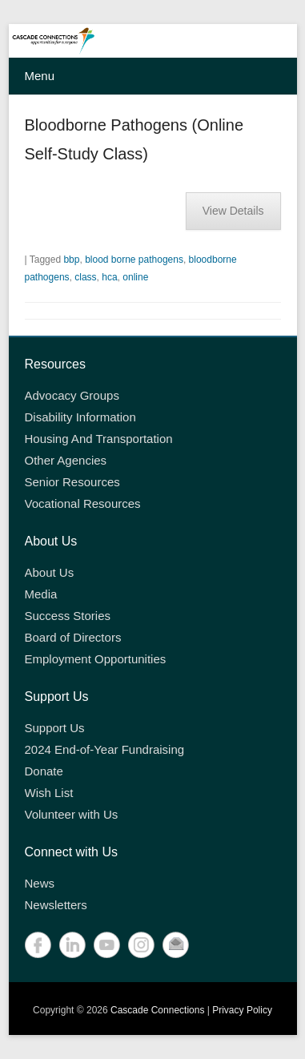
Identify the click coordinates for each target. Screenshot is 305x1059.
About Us (49, 572)
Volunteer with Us (71, 814)
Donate (44, 771)
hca (109, 277)
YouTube (107, 945)
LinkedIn (72, 945)
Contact (176, 945)
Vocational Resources (83, 503)
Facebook (38, 945)
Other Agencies (66, 460)
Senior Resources (72, 482)
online (135, 277)
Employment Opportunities (96, 659)
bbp (71, 259)
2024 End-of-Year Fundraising (105, 749)
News (40, 883)
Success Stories (68, 615)
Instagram (141, 945)
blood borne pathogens (134, 259)
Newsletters (56, 905)
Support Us (55, 728)
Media (41, 594)
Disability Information (80, 417)
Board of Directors (73, 637)
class (85, 277)
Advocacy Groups (72, 395)
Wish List (49, 792)
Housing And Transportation (99, 438)
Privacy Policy (242, 1010)
